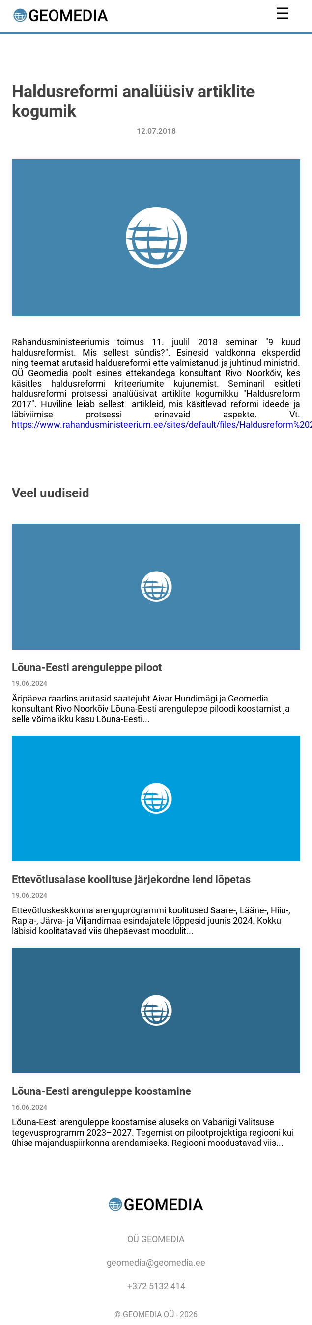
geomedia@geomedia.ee (156, 1262)
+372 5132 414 (156, 1286)
